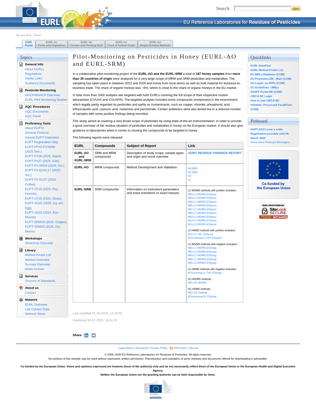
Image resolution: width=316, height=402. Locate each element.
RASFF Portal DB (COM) (266, 91)
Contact (30, 292)
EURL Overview (36, 304)
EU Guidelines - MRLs (265, 87)
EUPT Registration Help (41, 142)
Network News (35, 314)
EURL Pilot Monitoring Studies (46, 99)
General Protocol (37, 132)
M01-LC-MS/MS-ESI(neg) (202, 248)
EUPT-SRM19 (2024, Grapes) (45, 222)
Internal (193, 348)
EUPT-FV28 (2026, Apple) (43, 156)
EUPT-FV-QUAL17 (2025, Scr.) (43, 172)
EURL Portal (28, 44)
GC (190, 176)
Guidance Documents (40, 83)
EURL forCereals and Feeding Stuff (86, 44)
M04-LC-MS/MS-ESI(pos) (202, 202)
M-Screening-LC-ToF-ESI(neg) (205, 272)
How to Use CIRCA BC (265, 100)
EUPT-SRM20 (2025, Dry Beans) (42, 229)
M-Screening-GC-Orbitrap (202, 296)
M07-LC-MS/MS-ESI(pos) (202, 209)
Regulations (33, 74)
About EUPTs (34, 128)
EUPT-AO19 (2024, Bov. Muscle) (42, 215)
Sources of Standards (40, 281)
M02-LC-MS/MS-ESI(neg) (202, 251)
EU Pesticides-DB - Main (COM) (271, 78)
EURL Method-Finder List (267, 70)
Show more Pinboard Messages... (271, 142)
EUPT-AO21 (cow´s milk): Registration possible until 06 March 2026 (270, 133)
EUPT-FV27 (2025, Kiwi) (42, 161)
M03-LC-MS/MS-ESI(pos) (202, 198)
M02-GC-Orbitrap (197, 292)
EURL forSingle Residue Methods (155, 44)
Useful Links (33, 78)
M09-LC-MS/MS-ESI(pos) (202, 217)
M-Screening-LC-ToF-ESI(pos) (205, 238)
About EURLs (34, 69)
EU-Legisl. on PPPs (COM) (268, 83)
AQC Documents (37, 111)
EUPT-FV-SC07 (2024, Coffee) (41, 182)
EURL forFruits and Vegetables (51, 44)
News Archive (34, 269)
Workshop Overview (39, 243)
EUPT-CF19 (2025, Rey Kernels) (41, 191)
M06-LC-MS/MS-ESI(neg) (202, 263)
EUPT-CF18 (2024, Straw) (43, 198)
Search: (223, 8)
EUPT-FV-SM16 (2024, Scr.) (44, 165)
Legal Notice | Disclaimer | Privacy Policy (143, 348)
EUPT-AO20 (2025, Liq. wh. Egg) (44, 205)
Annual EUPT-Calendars (42, 137)
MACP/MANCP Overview (42, 95)
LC (189, 179)
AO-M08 (192, 168)
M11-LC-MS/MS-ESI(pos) (202, 224)
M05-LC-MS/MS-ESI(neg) (202, 259)
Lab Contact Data (37, 309)
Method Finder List (38, 255)
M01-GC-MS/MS (197, 282)
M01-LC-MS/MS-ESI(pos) (202, 194)
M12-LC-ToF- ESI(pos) (200, 234)
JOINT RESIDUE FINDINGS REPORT (215, 153)
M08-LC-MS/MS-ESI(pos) (202, 213)
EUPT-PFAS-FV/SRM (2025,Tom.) (40, 149)
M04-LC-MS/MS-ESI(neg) (202, 255)
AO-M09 (192, 172)
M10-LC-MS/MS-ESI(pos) (202, 220)
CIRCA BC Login (261, 96)
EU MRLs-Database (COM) (268, 74)
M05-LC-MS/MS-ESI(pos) (202, 205)
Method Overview (37, 260)
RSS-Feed (180, 348)
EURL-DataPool (261, 65)
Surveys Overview (37, 264)
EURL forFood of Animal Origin (121, 44)
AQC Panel (33, 116)
